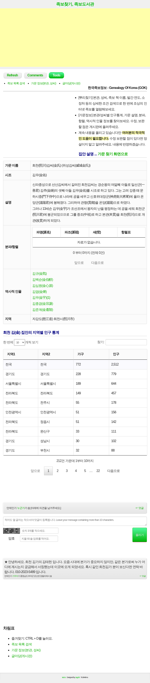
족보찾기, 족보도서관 (75, 4)
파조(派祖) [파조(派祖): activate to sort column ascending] (71, 232)
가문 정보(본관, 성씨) (43, 83)
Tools (56, 75)
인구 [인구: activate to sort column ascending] (116, 355)
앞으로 (79, 263)
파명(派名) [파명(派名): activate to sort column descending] (43, 232)
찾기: (122, 343)
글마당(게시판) (71, 83)
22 (98, 472)
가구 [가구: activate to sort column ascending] (80, 355)
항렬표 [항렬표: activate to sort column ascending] (126, 232)
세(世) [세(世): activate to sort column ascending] (97, 232)
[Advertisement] (75, 37)
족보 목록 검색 (16, 83)
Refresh (12, 75)
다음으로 (97, 263)
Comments (35, 75)
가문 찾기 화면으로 (113, 154)
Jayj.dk (77, 679)
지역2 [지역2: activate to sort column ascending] (46, 355)
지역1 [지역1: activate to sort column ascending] (11, 355)
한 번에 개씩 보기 (20, 343)
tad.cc (64, 679)
